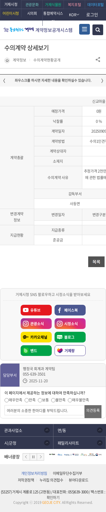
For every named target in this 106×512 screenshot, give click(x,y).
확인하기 (53, 497)
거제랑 (69, 350)
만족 (32, 400)
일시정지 (33, 457)
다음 (40, 457)
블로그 (69, 337)
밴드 (33, 350)
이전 (26, 457)
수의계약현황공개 (46, 60)
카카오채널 (38, 337)
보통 (45, 400)
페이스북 (71, 310)
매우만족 (15, 400)
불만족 (60, 400)
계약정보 (19, 60)
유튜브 (35, 310)
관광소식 (32, 322)
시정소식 (66, 322)
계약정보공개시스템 (54, 29)
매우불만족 (80, 400)
